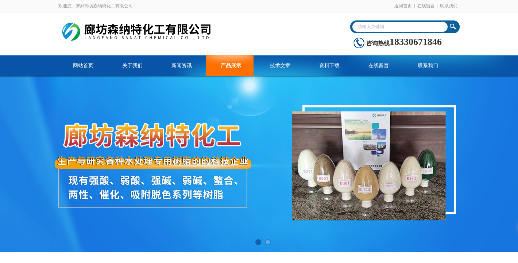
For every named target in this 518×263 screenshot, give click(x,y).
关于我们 (132, 65)
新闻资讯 (181, 65)
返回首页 (403, 5)
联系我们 (448, 5)
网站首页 (83, 65)
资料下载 (329, 65)
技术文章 (280, 65)
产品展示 (231, 65)
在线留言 (426, 5)
